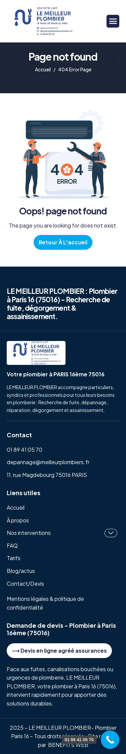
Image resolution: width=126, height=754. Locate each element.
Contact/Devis (25, 583)
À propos (18, 520)
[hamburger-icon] (113, 21)
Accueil (16, 507)
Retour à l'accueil (63, 242)
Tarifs (13, 557)
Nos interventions (62, 533)
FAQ (12, 545)
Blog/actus (21, 570)
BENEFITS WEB (68, 744)
